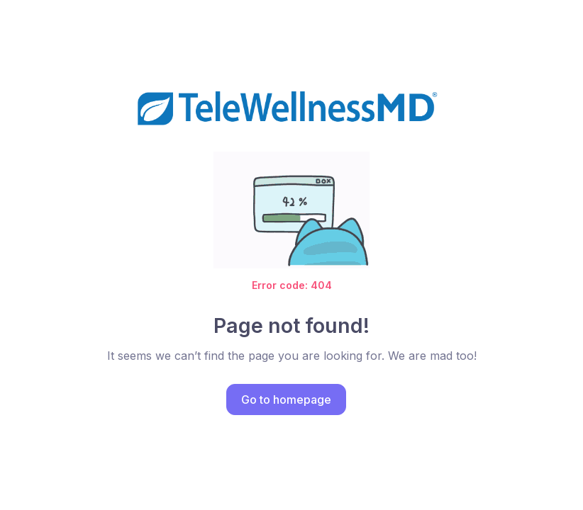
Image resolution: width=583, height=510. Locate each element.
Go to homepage (286, 399)
